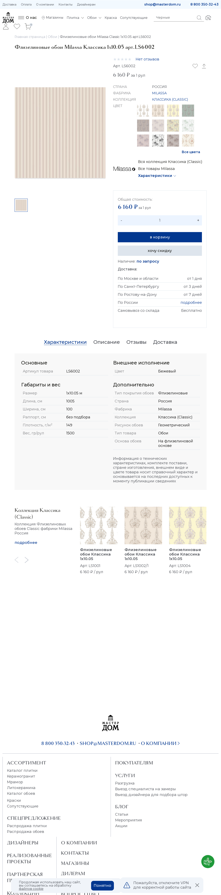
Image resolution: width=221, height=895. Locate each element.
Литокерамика (21, 788)
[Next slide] (27, 560)
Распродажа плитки (27, 826)
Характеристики (155, 175)
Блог (122, 807)
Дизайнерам (86, 4)
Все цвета (191, 152)
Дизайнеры (22, 843)
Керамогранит (21, 776)
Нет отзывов (147, 59)
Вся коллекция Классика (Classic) (170, 161)
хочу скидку (160, 250)
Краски (14, 800)
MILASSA (159, 93)
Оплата (26, 4)
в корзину (160, 237)
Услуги (125, 775)
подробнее (191, 302)
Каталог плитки (22, 770)
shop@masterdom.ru (162, 4)
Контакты (65, 4)
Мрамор (15, 782)
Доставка (9, 4)
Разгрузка (125, 783)
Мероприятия (128, 820)
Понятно (102, 885)
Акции (121, 826)
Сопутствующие (22, 806)
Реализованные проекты (29, 858)
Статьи (121, 814)
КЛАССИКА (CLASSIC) (170, 99)
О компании (45, 4)
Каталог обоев (21, 793)
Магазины (75, 863)
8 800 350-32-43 (204, 4)
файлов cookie (31, 889)
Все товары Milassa (156, 168)
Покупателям (134, 763)
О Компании (79, 843)
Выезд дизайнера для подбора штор (151, 795)
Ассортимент (26, 763)
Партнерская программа (25, 877)
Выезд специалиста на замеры (145, 789)
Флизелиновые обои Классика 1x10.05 (96, 554)
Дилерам (73, 873)
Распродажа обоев (25, 831)
